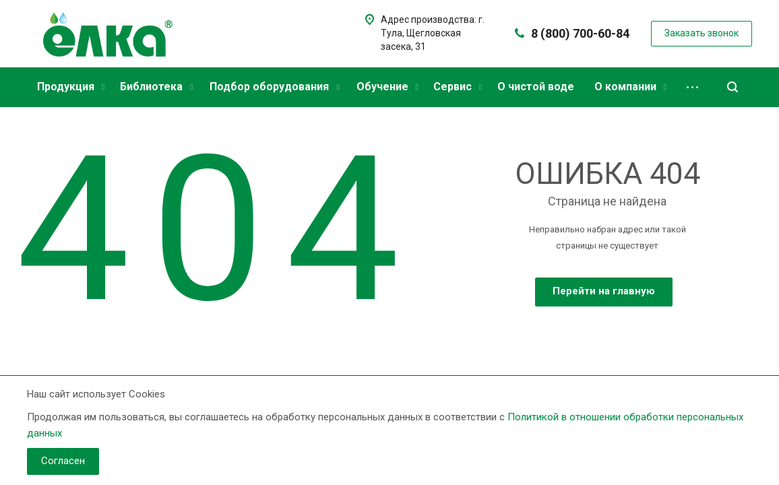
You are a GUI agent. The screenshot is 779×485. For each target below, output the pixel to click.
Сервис (457, 86)
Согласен (63, 461)
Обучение (387, 86)
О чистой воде (535, 86)
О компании (630, 86)
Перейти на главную (604, 291)
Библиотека (156, 86)
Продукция (70, 86)
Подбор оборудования (274, 86)
